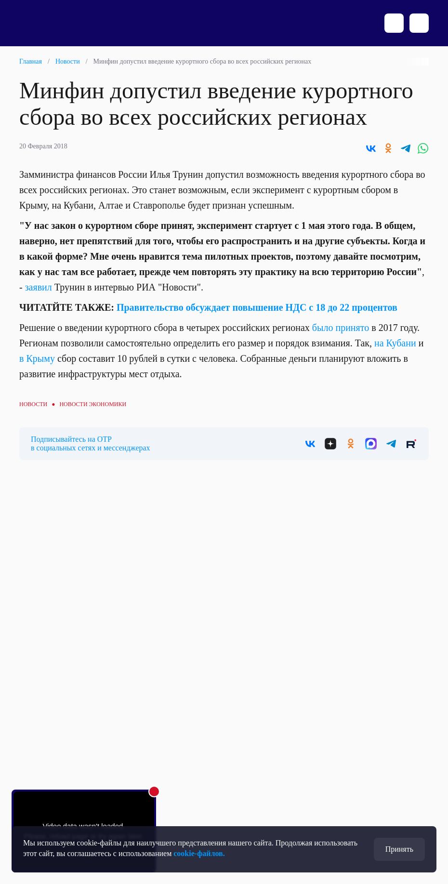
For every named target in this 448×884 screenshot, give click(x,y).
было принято (340, 327)
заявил (38, 287)
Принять (399, 849)
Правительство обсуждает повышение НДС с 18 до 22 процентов (257, 307)
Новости (67, 61)
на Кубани (395, 343)
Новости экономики (92, 404)
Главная (30, 61)
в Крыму (37, 358)
